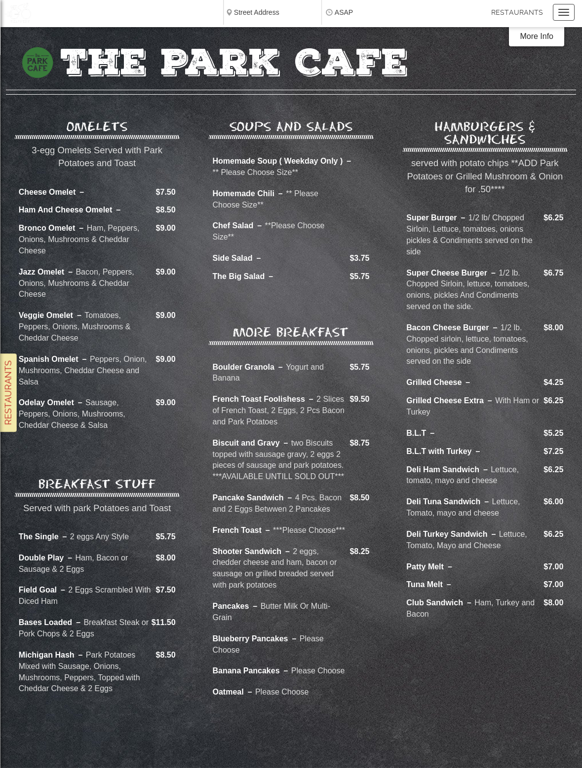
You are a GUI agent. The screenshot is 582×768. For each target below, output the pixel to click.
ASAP (344, 12)
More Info (536, 36)
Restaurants (517, 12)
